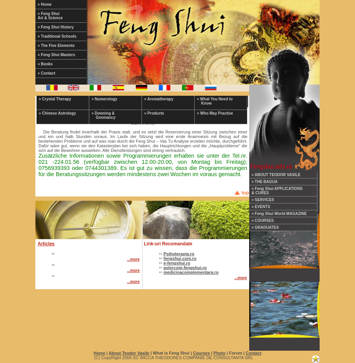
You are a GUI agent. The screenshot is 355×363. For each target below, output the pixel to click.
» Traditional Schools (57, 36)
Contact (254, 353)
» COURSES (263, 220)
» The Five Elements (56, 45)
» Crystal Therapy (55, 99)
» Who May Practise (215, 113)
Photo (219, 353)
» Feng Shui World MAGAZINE (279, 213)
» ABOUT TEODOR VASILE (276, 175)
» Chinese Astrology (57, 113)
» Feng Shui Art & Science (50, 16)
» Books (45, 64)
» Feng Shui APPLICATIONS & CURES (277, 190)
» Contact (46, 73)
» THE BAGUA (265, 182)
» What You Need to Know (215, 101)
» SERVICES (263, 200)
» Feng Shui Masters (56, 55)
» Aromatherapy (158, 99)
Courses (201, 353)
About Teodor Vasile (129, 353)
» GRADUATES (265, 227)
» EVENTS (261, 207)
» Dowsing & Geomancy (103, 115)
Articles (46, 243)
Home (99, 353)
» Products (154, 113)
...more (133, 259)
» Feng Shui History (56, 27)
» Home (45, 4)
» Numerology (104, 99)
